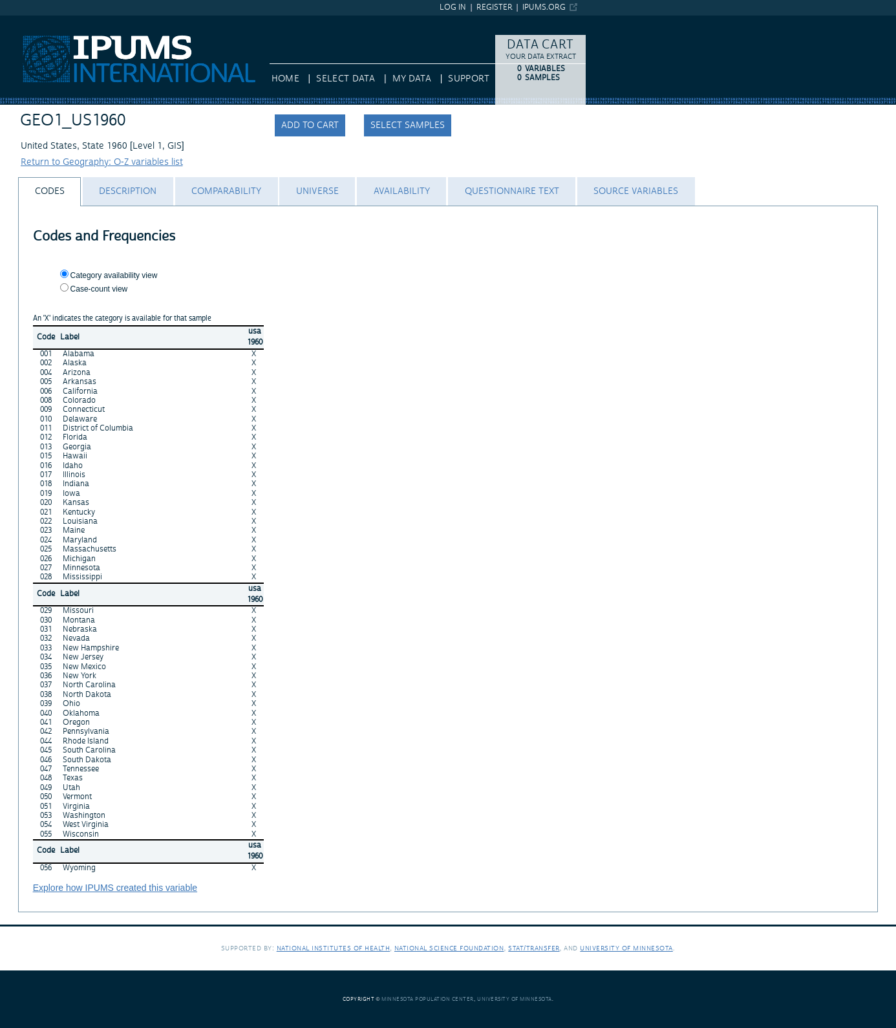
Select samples (407, 125)
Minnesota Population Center (427, 999)
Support (468, 79)
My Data (411, 79)
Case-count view (99, 289)
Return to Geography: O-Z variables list (102, 162)
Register (494, 7)
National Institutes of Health (333, 948)
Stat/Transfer (533, 948)
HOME (285, 79)
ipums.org (544, 7)
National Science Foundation (449, 948)
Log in (453, 7)
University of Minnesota (626, 948)
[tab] (49, 191)
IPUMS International (41, 21)
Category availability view (114, 275)
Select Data (345, 79)
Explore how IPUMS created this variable (115, 888)
